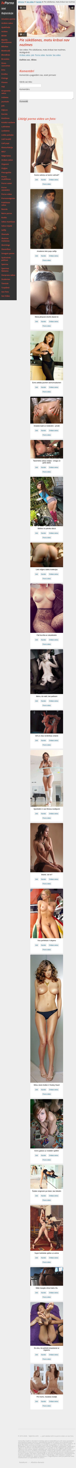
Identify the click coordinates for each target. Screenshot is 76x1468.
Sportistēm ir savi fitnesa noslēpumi (47, 809)
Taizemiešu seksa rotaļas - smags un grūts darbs (46, 462)
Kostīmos (5, 118)
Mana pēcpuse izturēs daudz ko (46, 317)
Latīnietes (5, 126)
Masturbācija (7, 147)
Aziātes (4, 31)
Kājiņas (4, 110)
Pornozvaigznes (8, 198)
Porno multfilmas (6, 177)
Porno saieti (6, 183)
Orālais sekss (7, 160)
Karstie (4, 114)
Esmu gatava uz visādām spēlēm (46, 1151)
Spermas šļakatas (5, 269)
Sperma (4, 264)
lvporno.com (33, 1436)
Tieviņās (4, 283)
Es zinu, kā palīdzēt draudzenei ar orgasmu (46, 1349)
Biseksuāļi (5, 50)
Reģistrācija (7, 13)
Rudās (4, 217)
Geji (3, 86)
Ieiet (3, 8)
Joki (3, 105)
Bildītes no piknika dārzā (47, 529)
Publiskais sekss (5, 203)
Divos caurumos (5, 64)
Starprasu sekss (8, 275)
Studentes (5, 279)
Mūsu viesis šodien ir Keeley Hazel (46, 1085)
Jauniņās (5, 101)
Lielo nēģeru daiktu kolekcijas (47, 570)
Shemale (5, 234)
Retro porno (6, 213)
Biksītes (4, 46)
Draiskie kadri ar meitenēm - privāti (46, 426)
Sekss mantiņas (8, 221)
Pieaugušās (6, 172)
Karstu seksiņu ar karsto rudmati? (46, 175)
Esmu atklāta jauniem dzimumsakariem (46, 383)
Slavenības (6, 249)
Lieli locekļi (6, 139)
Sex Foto (5, 291)
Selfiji (3, 230)
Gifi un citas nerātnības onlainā (46, 736)
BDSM (4, 35)
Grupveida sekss (5, 91)
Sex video (30, 2)
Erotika (4, 74)
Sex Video (5, 296)
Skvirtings (5, 245)
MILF (3, 151)
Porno (7, 2)
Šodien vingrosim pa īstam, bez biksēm (46, 1191)
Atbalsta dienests (37, 1462)
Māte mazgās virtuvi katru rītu (47, 1288)
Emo (3, 70)
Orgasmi (5, 164)
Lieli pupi (5, 143)
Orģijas (4, 168)
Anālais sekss (7, 23)
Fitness (4, 82)
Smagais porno (7, 253)
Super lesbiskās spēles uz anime (47, 1253)
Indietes (4, 97)
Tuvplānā (5, 287)
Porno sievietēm (5, 188)
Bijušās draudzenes (6, 41)
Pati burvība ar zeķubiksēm (47, 635)
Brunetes (5, 59)
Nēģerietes (6, 155)
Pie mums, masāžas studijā (47, 1397)
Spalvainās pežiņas (6, 258)
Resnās (4, 209)
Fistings (4, 78)
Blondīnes (5, 55)
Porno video (6, 194)
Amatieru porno (8, 19)
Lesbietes (5, 130)
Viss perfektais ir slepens (47, 941)
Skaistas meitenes (5, 239)
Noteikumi (23, 1462)
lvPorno (21, 2)
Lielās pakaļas (7, 135)
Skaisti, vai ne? (46, 875)
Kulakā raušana (8, 122)
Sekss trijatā (6, 226)
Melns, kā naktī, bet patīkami (46, 696)
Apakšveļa (5, 27)
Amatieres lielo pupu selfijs (47, 251)
